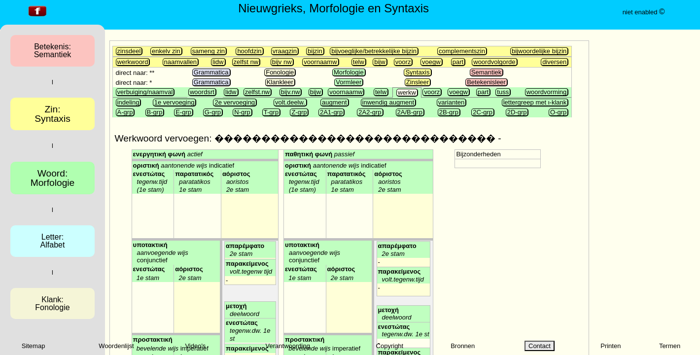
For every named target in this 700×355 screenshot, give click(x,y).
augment (334, 102)
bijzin (315, 51)
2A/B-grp (409, 112)
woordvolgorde (494, 62)
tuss (503, 92)
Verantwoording (288, 346)
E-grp (183, 112)
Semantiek (486, 72)
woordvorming (546, 92)
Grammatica (211, 72)
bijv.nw (290, 92)
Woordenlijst (116, 346)
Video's (195, 346)
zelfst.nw (257, 92)
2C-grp (482, 112)
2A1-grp (331, 112)
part (458, 62)
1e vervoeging (174, 102)
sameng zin (208, 51)
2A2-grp (369, 112)
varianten (451, 102)
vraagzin (285, 51)
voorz (403, 62)
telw (358, 62)
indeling (128, 102)
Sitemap (33, 346)
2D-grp (517, 112)
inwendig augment (388, 102)
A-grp (125, 112)
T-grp (271, 112)
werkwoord (132, 62)
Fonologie (280, 72)
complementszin (462, 51)
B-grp (155, 112)
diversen (554, 62)
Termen (669, 346)
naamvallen (180, 62)
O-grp (558, 112)
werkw (407, 92)
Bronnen (463, 346)
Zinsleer (417, 82)
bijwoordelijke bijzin (539, 51)
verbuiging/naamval (145, 92)
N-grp (242, 112)
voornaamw (320, 62)
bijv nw (282, 62)
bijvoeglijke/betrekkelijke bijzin (374, 51)
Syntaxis (417, 72)
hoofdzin (249, 51)
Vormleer (348, 82)
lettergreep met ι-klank (535, 102)
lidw (217, 62)
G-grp (213, 112)
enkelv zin (166, 51)
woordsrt (202, 92)
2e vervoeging (234, 102)
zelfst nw (246, 62)
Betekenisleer (486, 82)
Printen (610, 346)
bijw (379, 62)
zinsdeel (129, 51)
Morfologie (349, 72)
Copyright (390, 346)
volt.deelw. (290, 102)
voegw (431, 62)
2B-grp (448, 112)
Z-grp (299, 112)
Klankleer (280, 82)
